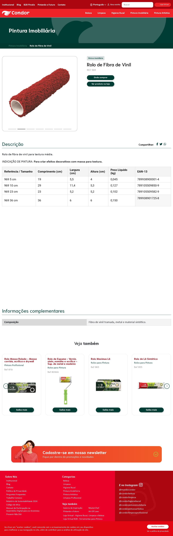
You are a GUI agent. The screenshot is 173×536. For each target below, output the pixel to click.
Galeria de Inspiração (72, 508)
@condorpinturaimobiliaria (132, 505)
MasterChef (94, 508)
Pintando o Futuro (46, 5)
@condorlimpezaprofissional (133, 513)
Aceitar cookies (157, 527)
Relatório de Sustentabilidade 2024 (21, 501)
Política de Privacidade (16, 491)
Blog (19, 5)
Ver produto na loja (101, 84)
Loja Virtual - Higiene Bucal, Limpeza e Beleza (83, 516)
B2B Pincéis (29, 5)
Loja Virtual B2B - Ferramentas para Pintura (82, 519)
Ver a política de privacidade (158, 531)
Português (98, 4)
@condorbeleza (127, 493)
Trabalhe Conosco (14, 498)
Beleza (88, 13)
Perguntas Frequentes (16, 494)
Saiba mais (21, 410)
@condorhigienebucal (130, 501)
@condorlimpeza (127, 497)
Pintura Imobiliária (139, 13)
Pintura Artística (162, 13)
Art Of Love (94, 511)
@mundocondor (127, 490)
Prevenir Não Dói (13, 514)
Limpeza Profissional (72, 498)
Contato (61, 5)
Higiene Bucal (118, 13)
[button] (6, 386)
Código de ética (13, 505)
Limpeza (67, 484)
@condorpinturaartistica (131, 509)
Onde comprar (100, 77)
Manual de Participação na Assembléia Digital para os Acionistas (22, 509)
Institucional (8, 5)
